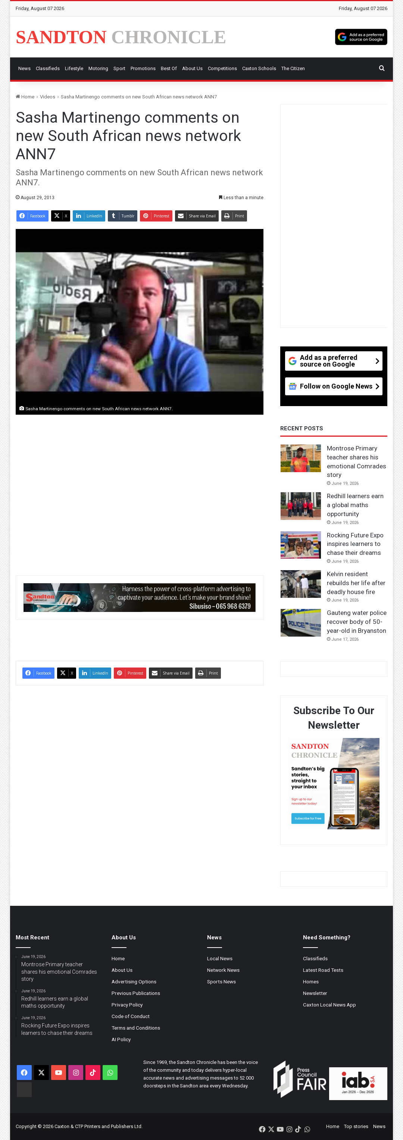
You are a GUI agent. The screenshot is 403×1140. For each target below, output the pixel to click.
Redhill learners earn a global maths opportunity (355, 505)
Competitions (222, 68)
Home (25, 97)
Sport (119, 68)
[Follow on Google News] (334, 389)
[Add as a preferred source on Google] (361, 37)
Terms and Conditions (136, 1028)
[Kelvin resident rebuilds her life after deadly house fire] (300, 584)
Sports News (221, 981)
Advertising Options (134, 981)
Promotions (143, 68)
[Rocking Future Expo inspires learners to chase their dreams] (300, 545)
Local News (219, 958)
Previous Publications (136, 993)
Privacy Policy (127, 1005)
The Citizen (293, 68)
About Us (192, 68)
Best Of (169, 68)
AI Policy (121, 1039)
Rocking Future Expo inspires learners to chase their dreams (355, 544)
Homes (311, 981)
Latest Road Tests (323, 970)
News (24, 68)
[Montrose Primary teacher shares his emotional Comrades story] (300, 458)
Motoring (98, 68)
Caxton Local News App (329, 1005)
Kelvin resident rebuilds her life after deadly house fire (356, 583)
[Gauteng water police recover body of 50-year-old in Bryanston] (300, 623)
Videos (47, 97)
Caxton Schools (259, 68)
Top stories (356, 1126)
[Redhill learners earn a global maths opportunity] (300, 506)
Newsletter (315, 993)
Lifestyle (74, 68)
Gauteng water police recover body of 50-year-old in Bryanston (357, 621)
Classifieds (48, 68)
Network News (223, 970)
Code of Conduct (131, 1016)
